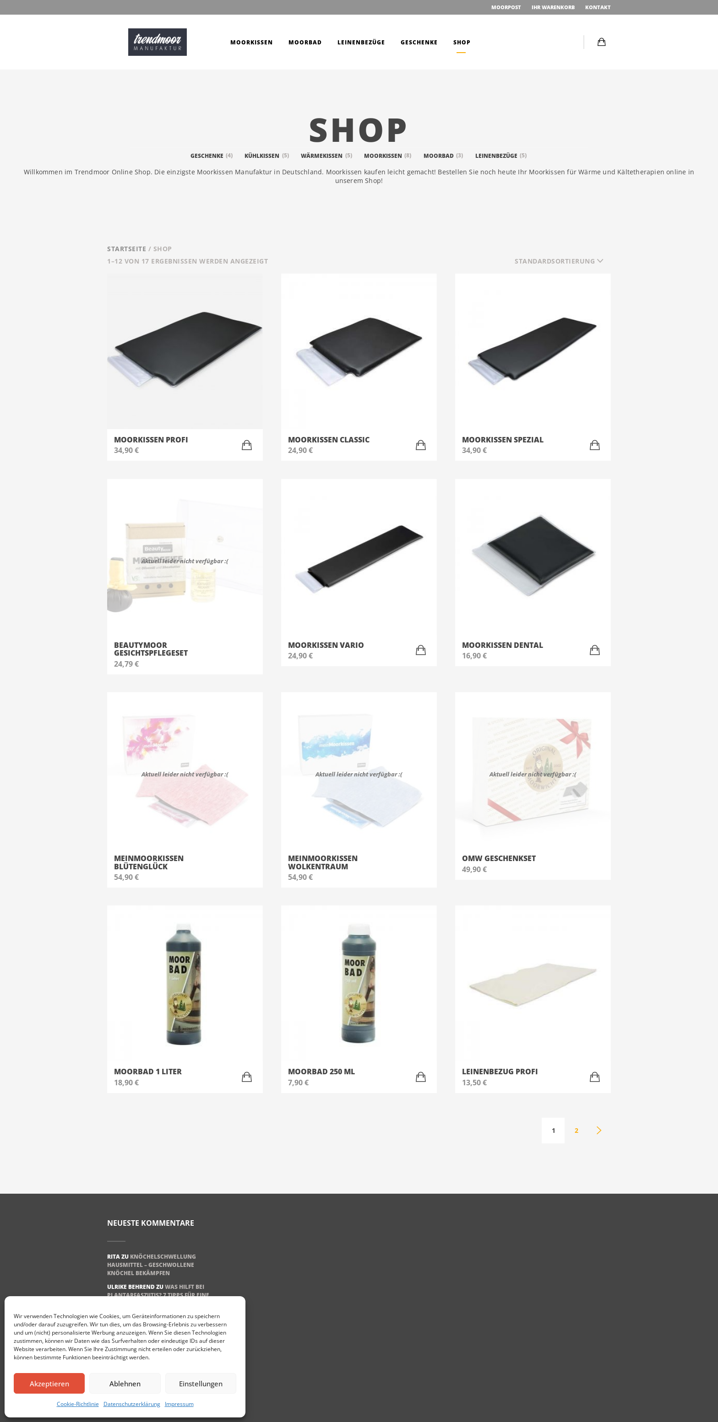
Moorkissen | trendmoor (157, 42)
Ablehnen (125, 1383)
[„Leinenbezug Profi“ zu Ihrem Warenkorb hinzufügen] (594, 1077)
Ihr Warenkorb (553, 7)
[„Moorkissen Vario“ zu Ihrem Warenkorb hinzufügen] (420, 650)
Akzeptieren (49, 1383)
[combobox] (563, 261)
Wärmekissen (327, 156)
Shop (461, 42)
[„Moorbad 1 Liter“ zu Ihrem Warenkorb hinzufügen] (246, 1077)
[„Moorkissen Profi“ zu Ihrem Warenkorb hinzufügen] (246, 445)
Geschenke (418, 42)
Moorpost (505, 7)
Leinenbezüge (360, 42)
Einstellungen (201, 1383)
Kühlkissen (267, 156)
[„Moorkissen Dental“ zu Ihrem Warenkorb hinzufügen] (594, 650)
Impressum (179, 1404)
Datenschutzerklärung (131, 1404)
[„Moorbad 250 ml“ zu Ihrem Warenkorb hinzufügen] (420, 1077)
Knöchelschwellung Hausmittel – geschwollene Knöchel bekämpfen (151, 1265)
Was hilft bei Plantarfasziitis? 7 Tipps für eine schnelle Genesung (158, 1295)
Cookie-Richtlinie (78, 1404)
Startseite (126, 248)
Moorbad (304, 42)
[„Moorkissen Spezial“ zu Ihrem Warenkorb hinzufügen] (594, 445)
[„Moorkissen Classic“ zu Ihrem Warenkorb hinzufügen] (420, 445)
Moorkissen (250, 42)
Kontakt (598, 7)
